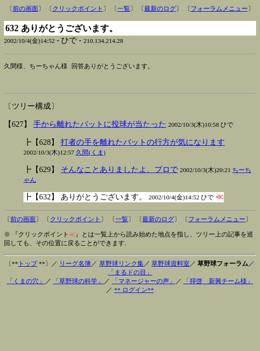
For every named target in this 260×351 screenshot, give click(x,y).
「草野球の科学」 (78, 284)
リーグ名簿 (75, 267)
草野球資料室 (171, 267)
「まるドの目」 (130, 275)
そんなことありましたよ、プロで (119, 173)
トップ (27, 267)
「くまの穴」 (26, 284)
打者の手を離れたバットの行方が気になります (143, 145)
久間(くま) (91, 155)
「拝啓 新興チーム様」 (218, 284)
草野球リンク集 (121, 267)
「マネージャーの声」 (143, 284)
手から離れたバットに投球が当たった (99, 127)
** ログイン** (134, 293)
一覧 (123, 8)
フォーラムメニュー (219, 8)
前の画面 (25, 8)
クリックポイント (77, 8)
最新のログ (160, 8)
